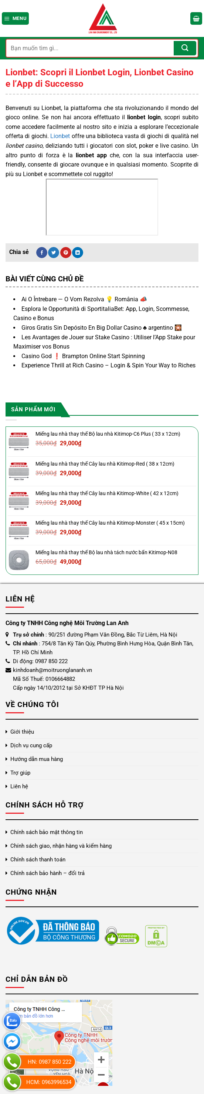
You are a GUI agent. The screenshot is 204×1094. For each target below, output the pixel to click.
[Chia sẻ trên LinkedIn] (77, 252)
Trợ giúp (20, 772)
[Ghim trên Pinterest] (65, 252)
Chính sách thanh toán (37, 859)
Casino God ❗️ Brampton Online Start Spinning (83, 356)
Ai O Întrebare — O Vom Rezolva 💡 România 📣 (84, 299)
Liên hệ (19, 786)
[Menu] (15, 18)
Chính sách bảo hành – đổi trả (47, 873)
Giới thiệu (22, 731)
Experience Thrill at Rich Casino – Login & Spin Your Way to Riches (108, 365)
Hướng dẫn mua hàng (36, 759)
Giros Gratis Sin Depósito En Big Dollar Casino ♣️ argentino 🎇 (101, 327)
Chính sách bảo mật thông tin (46, 832)
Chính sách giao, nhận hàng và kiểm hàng (61, 846)
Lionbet (60, 136)
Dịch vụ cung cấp (31, 745)
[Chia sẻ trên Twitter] (53, 252)
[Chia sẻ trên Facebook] (41, 252)
